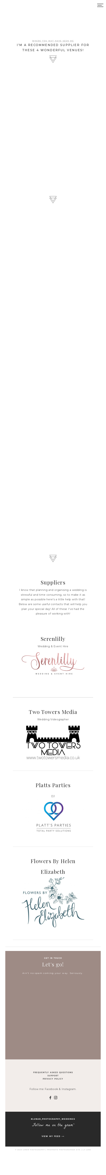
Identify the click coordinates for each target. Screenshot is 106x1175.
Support (53, 1076)
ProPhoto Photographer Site (63, 1150)
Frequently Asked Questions (53, 1072)
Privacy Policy (53, 1079)
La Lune (87, 1150)
